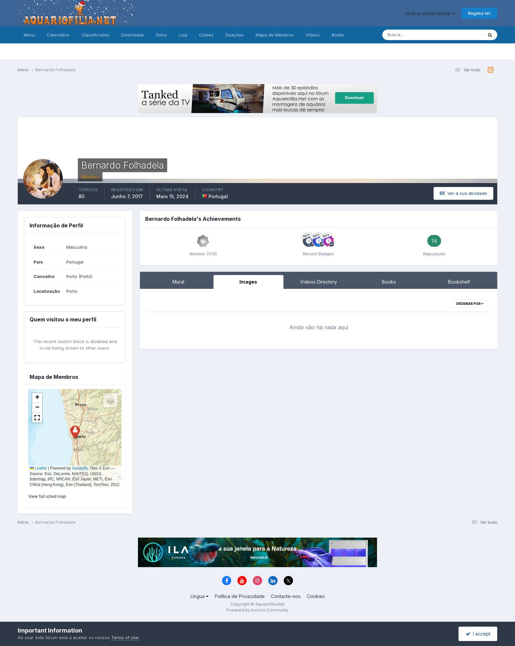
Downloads (132, 34)
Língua (199, 596)
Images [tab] (248, 282)
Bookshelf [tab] (459, 282)
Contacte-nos (286, 596)
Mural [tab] (178, 282)
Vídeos (313, 34)
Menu (29, 34)
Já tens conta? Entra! (430, 13)
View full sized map (47, 496)
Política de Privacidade (240, 596)
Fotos (161, 34)
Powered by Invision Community (257, 610)
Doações (234, 34)
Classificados (95, 34)
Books (338, 34)
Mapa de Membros (275, 34)
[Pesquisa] (411, 35)
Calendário (58, 34)
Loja (183, 34)
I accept (478, 633)
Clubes (206, 34)
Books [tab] (389, 282)
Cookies (316, 596)
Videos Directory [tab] (318, 282)
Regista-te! (479, 13)
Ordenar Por (469, 304)
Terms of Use (125, 637)
